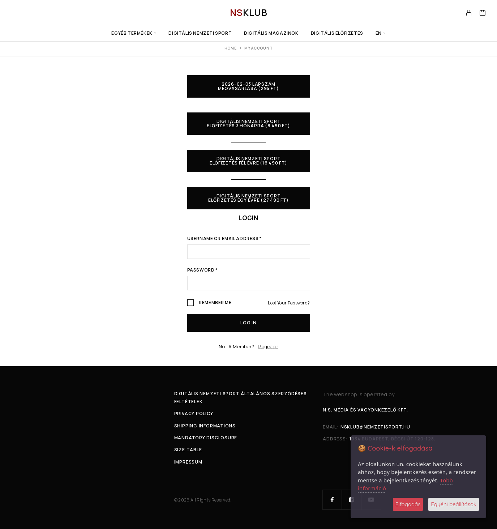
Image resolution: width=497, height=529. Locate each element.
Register (268, 346)
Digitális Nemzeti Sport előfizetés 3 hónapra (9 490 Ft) (248, 123)
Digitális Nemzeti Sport (200, 33)
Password (202, 270)
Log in (248, 323)
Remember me (209, 303)
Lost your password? (289, 303)
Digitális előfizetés (337, 33)
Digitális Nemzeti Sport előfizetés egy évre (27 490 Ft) (248, 198)
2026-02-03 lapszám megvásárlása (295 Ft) (248, 86)
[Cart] (482, 13)
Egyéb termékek (131, 33)
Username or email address (224, 239)
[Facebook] (332, 499)
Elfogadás (407, 504)
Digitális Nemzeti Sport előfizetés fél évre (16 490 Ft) (248, 160)
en (379, 33)
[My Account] (469, 12)
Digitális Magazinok (271, 33)
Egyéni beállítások (453, 504)
